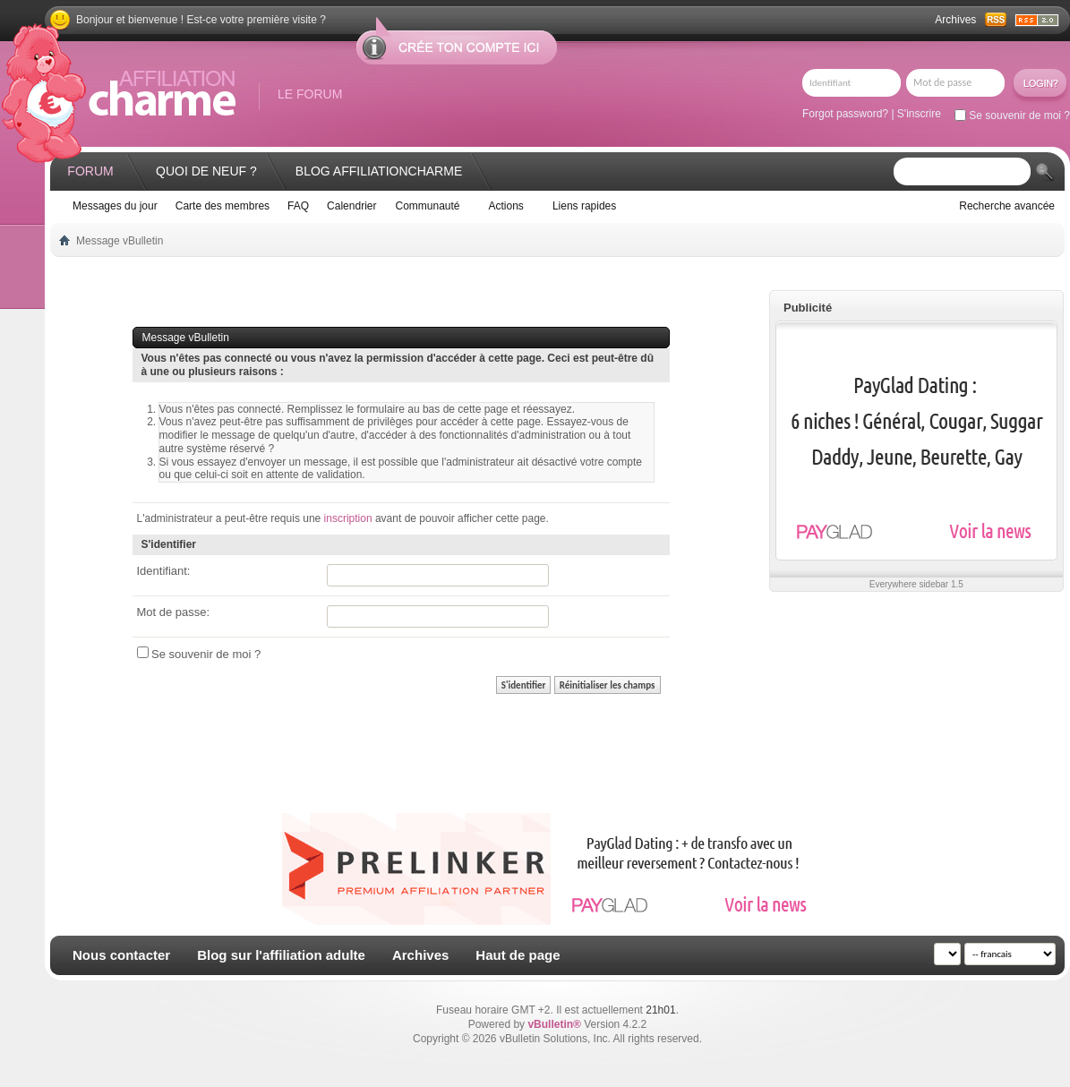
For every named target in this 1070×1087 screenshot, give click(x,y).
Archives (955, 19)
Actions (506, 206)
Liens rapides (584, 206)
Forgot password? (845, 113)
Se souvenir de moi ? (1012, 115)
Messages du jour (115, 206)
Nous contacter (121, 955)
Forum (90, 171)
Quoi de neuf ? (206, 171)
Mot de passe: (173, 612)
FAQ (298, 206)
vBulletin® (554, 1024)
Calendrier (351, 206)
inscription (348, 518)
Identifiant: (164, 571)
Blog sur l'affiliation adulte (281, 955)
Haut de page (517, 955)
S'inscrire (919, 113)
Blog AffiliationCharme (378, 171)
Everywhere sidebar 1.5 (916, 584)
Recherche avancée (1007, 206)
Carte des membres (222, 206)
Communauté (427, 206)
